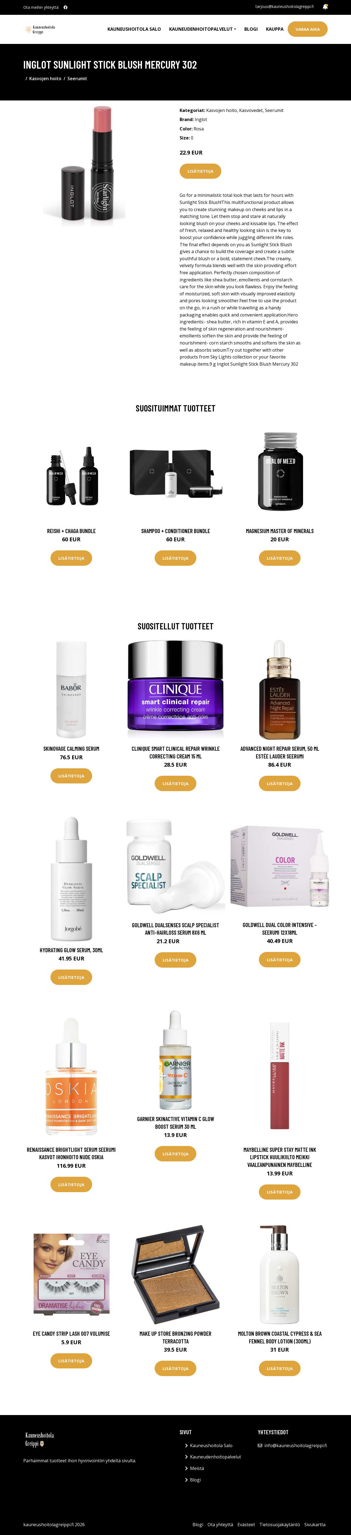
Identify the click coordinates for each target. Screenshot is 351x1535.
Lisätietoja (200, 171)
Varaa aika (308, 29)
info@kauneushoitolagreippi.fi (295, 1445)
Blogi (251, 29)
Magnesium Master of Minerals (280, 530)
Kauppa (275, 29)
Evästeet (246, 1525)
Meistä (197, 1468)
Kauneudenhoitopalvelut (215, 1457)
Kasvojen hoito (45, 78)
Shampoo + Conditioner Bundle (175, 530)
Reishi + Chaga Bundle (71, 530)
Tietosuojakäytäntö (279, 1525)
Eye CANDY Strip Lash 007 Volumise (71, 1333)
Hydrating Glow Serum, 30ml (71, 949)
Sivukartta (314, 1525)
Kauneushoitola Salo (134, 29)
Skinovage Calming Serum (71, 748)
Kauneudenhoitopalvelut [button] (201, 29)
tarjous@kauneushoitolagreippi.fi (285, 6)
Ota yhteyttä (220, 1525)
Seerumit (77, 78)
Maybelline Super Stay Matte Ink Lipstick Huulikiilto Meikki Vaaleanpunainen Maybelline (280, 1157)
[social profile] (65, 7)
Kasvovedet (251, 110)
